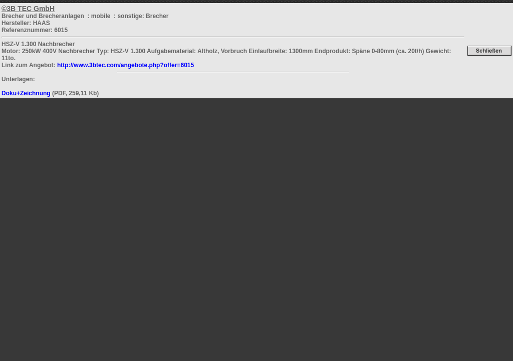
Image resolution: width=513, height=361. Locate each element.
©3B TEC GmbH (28, 9)
